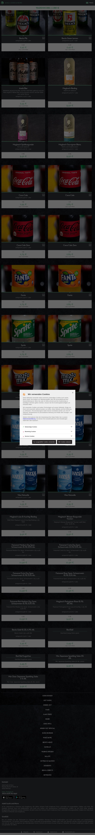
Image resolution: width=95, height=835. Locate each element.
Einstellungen (63, 419)
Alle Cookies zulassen (64, 442)
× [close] (72, 392)
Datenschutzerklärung (29, 419)
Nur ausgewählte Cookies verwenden (44, 442)
